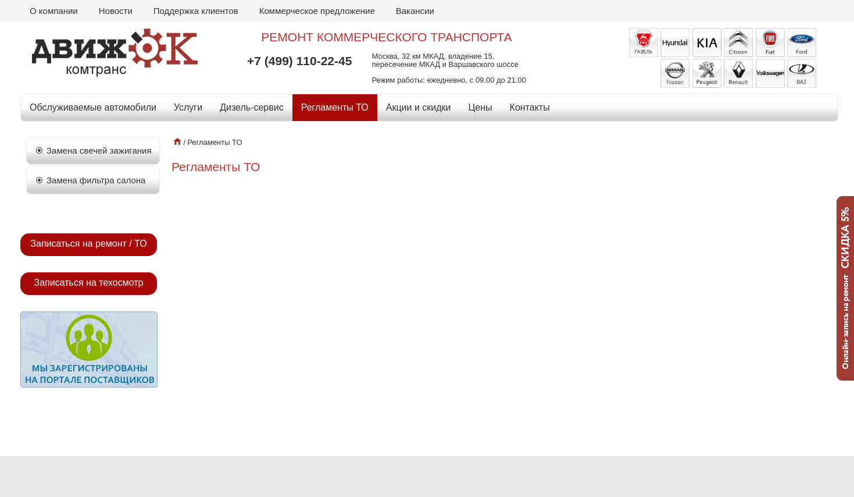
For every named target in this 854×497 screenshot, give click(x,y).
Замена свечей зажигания (99, 150)
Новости (116, 11)
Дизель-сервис (252, 107)
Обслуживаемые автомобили (93, 107)
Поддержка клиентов (195, 11)
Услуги (188, 107)
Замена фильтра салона (96, 180)
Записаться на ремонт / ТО (88, 243)
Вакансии (415, 11)
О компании (54, 11)
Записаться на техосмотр (89, 282)
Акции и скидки (418, 107)
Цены (480, 107)
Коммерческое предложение (317, 11)
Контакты (530, 107)
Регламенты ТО (335, 107)
